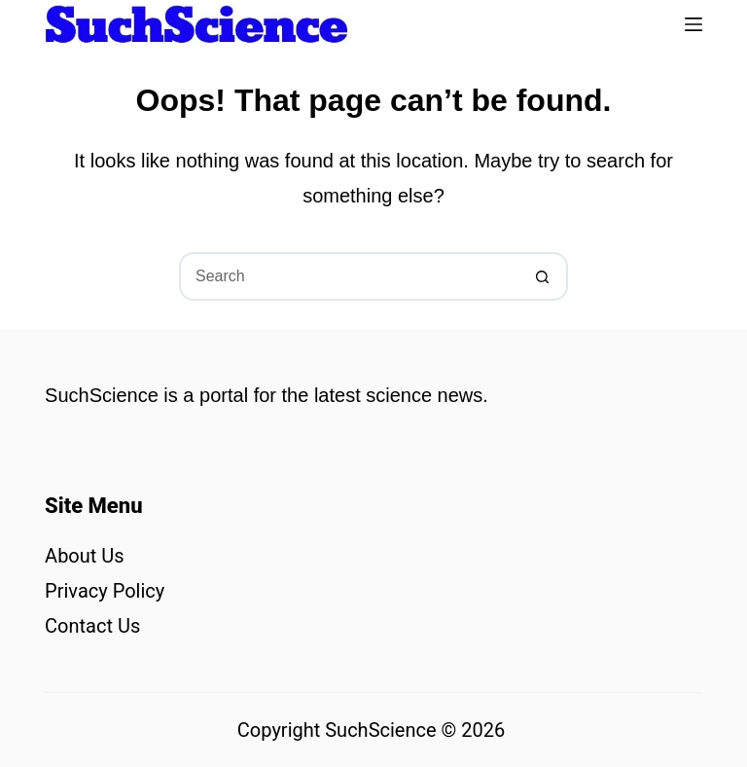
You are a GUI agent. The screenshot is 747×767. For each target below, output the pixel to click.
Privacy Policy (104, 591)
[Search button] (543, 276)
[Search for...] (349, 276)
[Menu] (693, 24)
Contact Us (92, 626)
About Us (84, 555)
